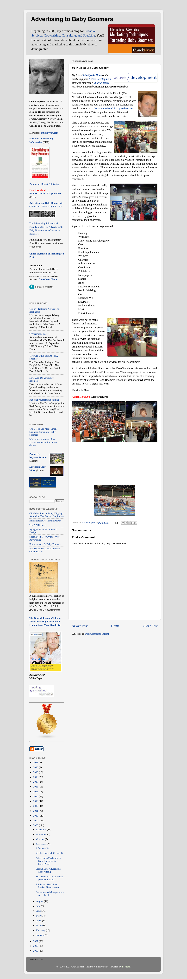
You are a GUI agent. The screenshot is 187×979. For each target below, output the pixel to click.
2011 (36, 810)
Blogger (126, 966)
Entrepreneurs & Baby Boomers (45, 544)
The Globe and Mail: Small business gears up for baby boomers (42, 431)
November (41, 834)
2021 (36, 762)
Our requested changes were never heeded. (50, 893)
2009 (36, 820)
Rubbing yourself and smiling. (44, 399)
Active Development (100, 79)
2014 (36, 796)
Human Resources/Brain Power (45, 520)
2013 (36, 801)
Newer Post (80, 626)
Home (115, 626)
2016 (36, 786)
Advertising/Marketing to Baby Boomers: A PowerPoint (48, 860)
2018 (36, 777)
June (38, 910)
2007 (36, 941)
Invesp (41, 959)
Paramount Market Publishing (44, 184)
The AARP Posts (37, 525)
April (39, 920)
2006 (36, 945)
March (39, 925)
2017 (36, 781)
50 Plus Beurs (101, 82)
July (38, 906)
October (40, 839)
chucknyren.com (49, 132)
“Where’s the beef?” (39, 333)
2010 (36, 815)
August (40, 901)
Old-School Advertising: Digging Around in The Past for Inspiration (46, 515)
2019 (36, 772)
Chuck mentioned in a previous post (113, 108)
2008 (36, 825)
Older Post (150, 626)
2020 (36, 767)
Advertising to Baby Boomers (72, 19)
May (38, 915)
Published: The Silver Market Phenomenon (47, 886)
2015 (36, 791)
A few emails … (44, 848)
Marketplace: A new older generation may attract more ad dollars (44, 442)
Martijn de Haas (92, 75)
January (40, 935)
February (41, 930)
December (41, 829)
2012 (36, 806)
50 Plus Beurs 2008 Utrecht (49, 853)
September (41, 844)
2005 (36, 950)
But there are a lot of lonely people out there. (49, 878)
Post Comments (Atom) (97, 633)
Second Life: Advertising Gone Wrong (48, 870)
